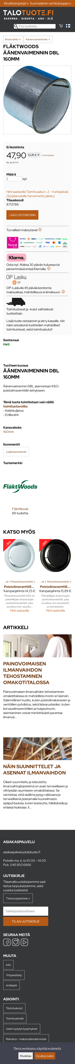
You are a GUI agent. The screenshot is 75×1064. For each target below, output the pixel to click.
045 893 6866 (20, 865)
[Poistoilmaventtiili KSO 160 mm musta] (55, 577)
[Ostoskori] (61, 26)
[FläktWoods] (20, 495)
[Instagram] (15, 943)
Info (8, 965)
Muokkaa (25, 1056)
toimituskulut (48, 155)
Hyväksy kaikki (45, 1056)
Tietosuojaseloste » (18, 898)
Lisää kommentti (16, 452)
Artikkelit (11, 985)
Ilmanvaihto (13, 39)
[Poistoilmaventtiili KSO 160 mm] (19, 577)
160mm (8, 432)
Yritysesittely (14, 975)
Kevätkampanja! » (16, 3)
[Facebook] (6, 943)
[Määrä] (14, 179)
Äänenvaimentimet (38, 39)
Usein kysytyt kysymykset (21, 1029)
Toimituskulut (14, 1008)
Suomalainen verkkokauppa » (50, 3)
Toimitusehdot (15, 1018)
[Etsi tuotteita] (35, 26)
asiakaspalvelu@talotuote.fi (21, 852)
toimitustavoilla (15, 406)
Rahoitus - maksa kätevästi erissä (26, 1039)
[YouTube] (24, 943)
